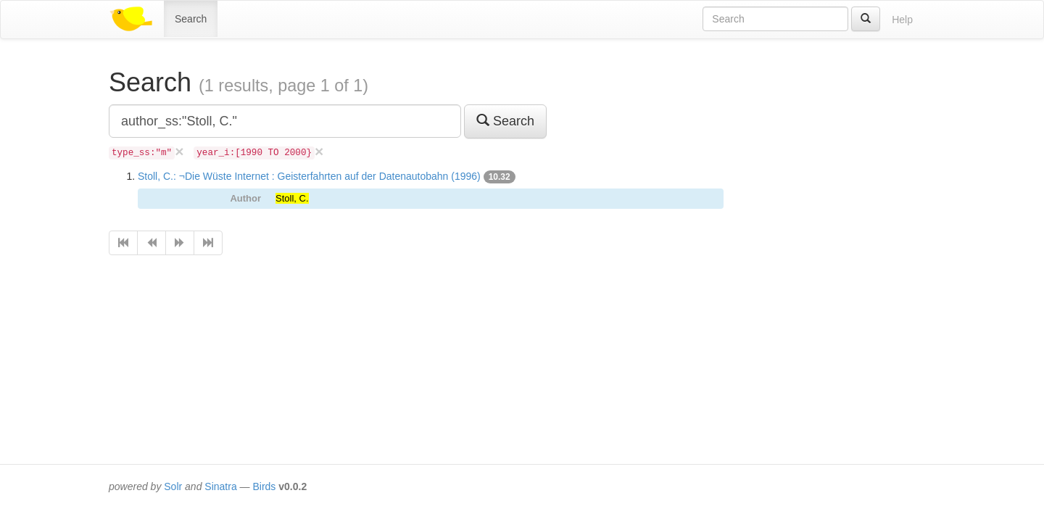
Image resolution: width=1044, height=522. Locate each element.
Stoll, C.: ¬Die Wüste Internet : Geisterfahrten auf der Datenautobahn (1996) (309, 176)
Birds (264, 486)
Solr (173, 486)
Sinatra (220, 486)
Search (191, 19)
